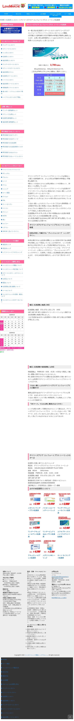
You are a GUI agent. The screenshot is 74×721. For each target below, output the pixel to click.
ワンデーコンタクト (9, 45)
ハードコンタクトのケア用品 (11, 96)
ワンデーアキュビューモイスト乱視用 (64, 510)
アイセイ (5, 193)
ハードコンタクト (8, 79)
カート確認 (6, 663)
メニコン (5, 204)
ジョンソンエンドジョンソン (11, 167)
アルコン (5, 174)
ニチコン (5, 223)
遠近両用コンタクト (9, 60)
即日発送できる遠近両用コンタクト (12, 145)
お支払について (7, 274)
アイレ (5, 182)
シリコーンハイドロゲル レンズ (12, 248)
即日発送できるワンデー (10, 133)
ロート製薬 (6, 189)
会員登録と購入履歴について (11, 281)
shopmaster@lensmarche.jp (60, 576)
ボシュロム (6, 170)
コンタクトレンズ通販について (12, 261)
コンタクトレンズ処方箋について (13, 264)
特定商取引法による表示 (59, 597)
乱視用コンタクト (12, 20)
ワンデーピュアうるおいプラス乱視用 (49, 534)
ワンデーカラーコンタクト (11, 64)
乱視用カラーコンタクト (10, 75)
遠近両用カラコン (8, 71)
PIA (4, 197)
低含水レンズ (7, 240)
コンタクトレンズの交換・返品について (12, 290)
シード (5, 178)
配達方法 (5, 676)
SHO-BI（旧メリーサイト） (11, 227)
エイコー (5, 220)
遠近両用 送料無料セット (10, 120)
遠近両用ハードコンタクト (11, 82)
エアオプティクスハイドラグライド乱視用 (64, 534)
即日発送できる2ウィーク (10, 137)
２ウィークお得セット (9, 112)
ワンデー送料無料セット (10, 109)
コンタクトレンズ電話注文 (11, 667)
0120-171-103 (59, 578)
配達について (7, 278)
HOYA (5, 212)
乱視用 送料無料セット (10, 116)
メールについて (7, 285)
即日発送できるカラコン (10, 150)
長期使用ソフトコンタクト (11, 86)
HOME (5, 659)
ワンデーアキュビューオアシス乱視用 (34, 534)
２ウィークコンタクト (9, 48)
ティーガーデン (7, 201)
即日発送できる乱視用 (9, 140)
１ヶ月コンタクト (8, 52)
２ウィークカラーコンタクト (11, 67)
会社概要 (5, 680)
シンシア (5, 186)
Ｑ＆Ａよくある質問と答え (11, 684)
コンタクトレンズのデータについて (12, 295)
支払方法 (5, 672)
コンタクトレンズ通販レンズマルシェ (36, 655)
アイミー (5, 208)
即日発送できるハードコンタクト (13, 154)
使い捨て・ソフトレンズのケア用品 (12, 91)
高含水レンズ (7, 244)
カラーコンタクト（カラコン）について (12, 269)
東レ (4, 216)
